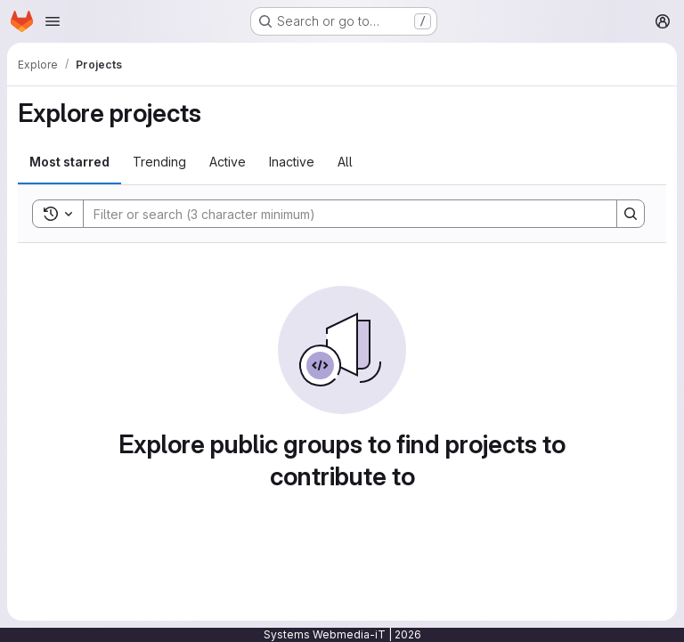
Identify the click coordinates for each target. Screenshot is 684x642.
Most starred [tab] (69, 161)
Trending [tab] (159, 161)
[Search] (341, 213)
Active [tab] (227, 161)
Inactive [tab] (291, 161)
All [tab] (345, 161)
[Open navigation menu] (52, 21)
